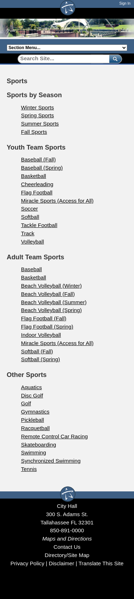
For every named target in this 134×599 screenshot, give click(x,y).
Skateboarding (38, 445)
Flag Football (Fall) (43, 318)
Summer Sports (40, 124)
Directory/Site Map (67, 555)
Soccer (29, 209)
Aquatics (31, 387)
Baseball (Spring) (42, 168)
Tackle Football (39, 225)
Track (27, 233)
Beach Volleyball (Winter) (51, 286)
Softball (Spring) (40, 359)
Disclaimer (61, 563)
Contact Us (67, 547)
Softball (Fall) (37, 351)
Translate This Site (101, 563)
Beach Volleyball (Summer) (54, 302)
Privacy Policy (27, 563)
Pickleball (32, 420)
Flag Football (37, 192)
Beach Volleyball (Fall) (48, 294)
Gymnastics (35, 412)
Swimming (33, 452)
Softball (30, 217)
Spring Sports (37, 115)
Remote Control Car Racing (54, 436)
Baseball (31, 269)
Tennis (29, 469)
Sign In (124, 3)
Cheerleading (37, 184)
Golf (26, 403)
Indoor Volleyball (41, 335)
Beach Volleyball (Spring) (51, 310)
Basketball (33, 176)
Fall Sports (34, 132)
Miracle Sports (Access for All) (57, 201)
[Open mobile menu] (123, 13)
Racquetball (35, 428)
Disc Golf (32, 395)
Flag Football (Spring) (47, 327)
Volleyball (32, 242)
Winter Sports (37, 107)
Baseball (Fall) (38, 159)
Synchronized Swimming (51, 461)
